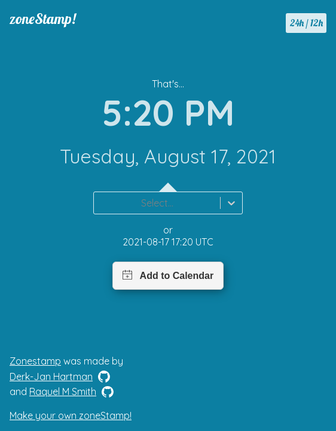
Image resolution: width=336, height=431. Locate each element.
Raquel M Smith (62, 391)
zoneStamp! (43, 19)
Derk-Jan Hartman (51, 377)
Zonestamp (35, 361)
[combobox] (101, 203)
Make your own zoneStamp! (71, 415)
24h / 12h (306, 23)
